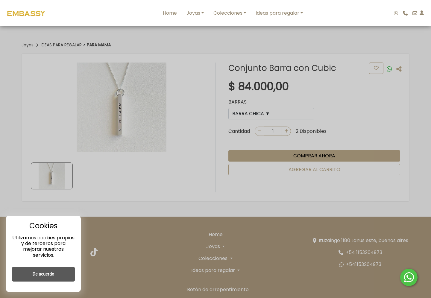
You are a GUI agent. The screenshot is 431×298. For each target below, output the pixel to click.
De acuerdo (43, 274)
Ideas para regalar (277, 13)
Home (170, 13)
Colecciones (227, 13)
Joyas (193, 13)
